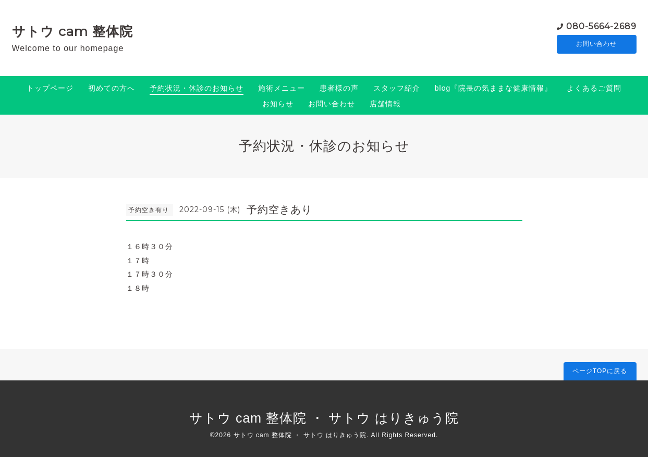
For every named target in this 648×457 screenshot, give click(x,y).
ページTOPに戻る (599, 371)
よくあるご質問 (594, 88)
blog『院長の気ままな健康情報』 (493, 88)
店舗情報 (385, 104)
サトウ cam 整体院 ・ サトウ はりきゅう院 (324, 418)
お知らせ (278, 104)
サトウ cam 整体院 (72, 31)
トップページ (50, 88)
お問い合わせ (596, 44)
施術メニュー (281, 88)
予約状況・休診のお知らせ (196, 88)
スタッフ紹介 (396, 88)
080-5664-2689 (601, 26)
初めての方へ (111, 88)
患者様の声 (339, 88)
